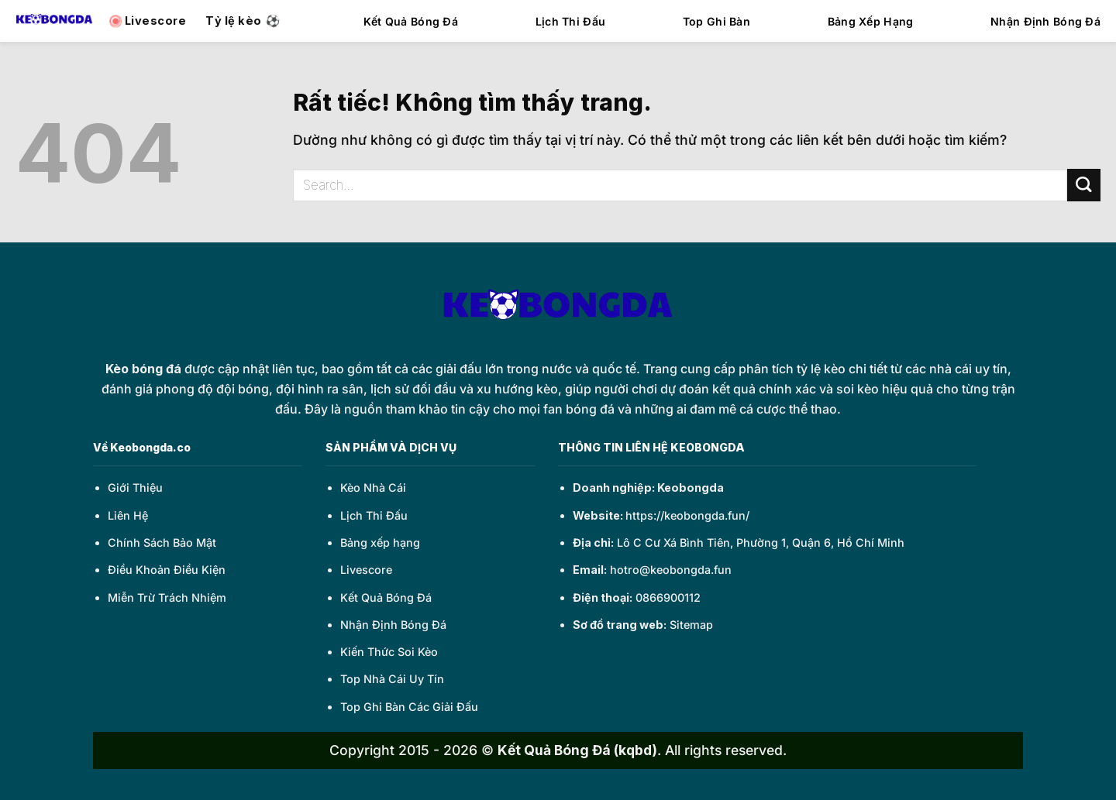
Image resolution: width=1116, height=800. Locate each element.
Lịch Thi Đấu (570, 21)
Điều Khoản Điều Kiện (167, 569)
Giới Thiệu (135, 487)
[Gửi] (1083, 185)
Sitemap (691, 624)
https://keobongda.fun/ (687, 515)
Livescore (366, 569)
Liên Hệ (128, 515)
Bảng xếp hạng (380, 542)
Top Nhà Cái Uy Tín (392, 678)
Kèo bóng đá (143, 368)
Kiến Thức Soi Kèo (389, 651)
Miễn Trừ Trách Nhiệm (167, 597)
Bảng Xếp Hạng (871, 21)
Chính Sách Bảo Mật (162, 542)
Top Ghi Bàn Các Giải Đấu (409, 706)
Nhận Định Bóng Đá (1045, 21)
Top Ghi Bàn (716, 21)
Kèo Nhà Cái (373, 487)
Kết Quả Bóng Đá (410, 21)
